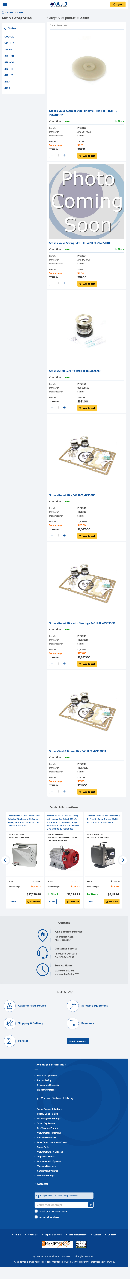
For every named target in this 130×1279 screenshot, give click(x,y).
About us (32, 1235)
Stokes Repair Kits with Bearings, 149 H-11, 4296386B (82, 624)
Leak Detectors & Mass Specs (52, 1143)
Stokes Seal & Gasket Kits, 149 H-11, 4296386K (77, 752)
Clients (97, 1235)
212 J (7, 82)
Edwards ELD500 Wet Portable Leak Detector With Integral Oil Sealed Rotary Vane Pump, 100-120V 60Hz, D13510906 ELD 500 (24, 821)
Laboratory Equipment (49, 1162)
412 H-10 (9, 62)
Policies (24, 1042)
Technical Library (77, 1235)
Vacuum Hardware (46, 1138)
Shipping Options (46, 1090)
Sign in (119, 4)
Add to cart (90, 156)
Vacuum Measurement (49, 1133)
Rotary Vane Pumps (47, 1114)
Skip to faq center (77, 1042)
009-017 (9, 37)
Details (13, 902)
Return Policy (44, 1081)
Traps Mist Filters (46, 1157)
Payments (88, 1024)
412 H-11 (8, 75)
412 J (7, 88)
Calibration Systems (47, 1171)
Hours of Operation (47, 1076)
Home (3, 12)
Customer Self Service (33, 1006)
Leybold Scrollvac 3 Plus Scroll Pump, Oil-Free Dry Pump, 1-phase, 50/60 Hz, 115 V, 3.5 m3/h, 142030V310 (103, 819)
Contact (112, 1235)
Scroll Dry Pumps (46, 1124)
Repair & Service (53, 1235)
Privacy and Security (48, 1085)
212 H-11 (8, 69)
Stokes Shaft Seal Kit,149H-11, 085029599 (75, 371)
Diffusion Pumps (46, 1176)
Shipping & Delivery (31, 1024)
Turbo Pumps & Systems (49, 1109)
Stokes (10, 12)
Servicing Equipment (95, 1006)
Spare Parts (43, 1148)
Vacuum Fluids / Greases (50, 1152)
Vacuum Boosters (46, 1167)
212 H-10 (9, 56)
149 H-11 (20, 12)
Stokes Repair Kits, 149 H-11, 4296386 (72, 495)
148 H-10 (9, 43)
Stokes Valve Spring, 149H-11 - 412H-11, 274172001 (79, 243)
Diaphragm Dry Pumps (49, 1119)
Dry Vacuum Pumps (47, 1128)
